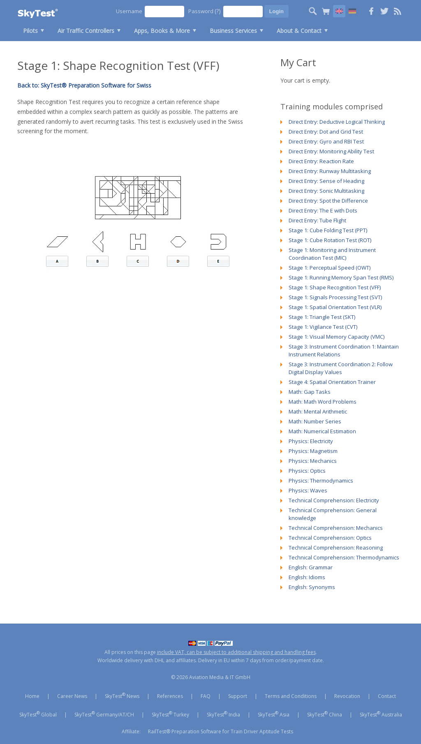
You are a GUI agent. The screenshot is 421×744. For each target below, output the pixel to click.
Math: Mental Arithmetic (318, 411)
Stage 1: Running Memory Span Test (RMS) (341, 277)
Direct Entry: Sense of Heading (326, 181)
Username (129, 11)
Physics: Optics (307, 470)
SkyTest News (122, 695)
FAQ (205, 696)
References (170, 696)
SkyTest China (324, 714)
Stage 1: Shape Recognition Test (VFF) (335, 287)
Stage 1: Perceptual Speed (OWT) (329, 267)
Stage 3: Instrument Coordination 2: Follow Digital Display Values (341, 368)
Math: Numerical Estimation (322, 431)
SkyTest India (223, 714)
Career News (72, 696)
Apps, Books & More (162, 31)
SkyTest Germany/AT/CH (104, 714)
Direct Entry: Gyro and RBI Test (326, 141)
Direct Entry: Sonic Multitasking (326, 190)
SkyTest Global (38, 714)
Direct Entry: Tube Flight (317, 220)
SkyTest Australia (381, 714)
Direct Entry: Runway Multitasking (330, 171)
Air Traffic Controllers (86, 31)
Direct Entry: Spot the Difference (328, 200)
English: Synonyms (312, 587)
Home (32, 696)
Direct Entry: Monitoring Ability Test (331, 151)
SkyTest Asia (273, 714)
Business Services (233, 31)
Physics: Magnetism (313, 451)
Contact (387, 696)
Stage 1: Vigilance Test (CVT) (323, 326)
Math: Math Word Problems (322, 401)
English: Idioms (307, 577)
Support (237, 696)
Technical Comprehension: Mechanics (336, 527)
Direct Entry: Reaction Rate (321, 161)
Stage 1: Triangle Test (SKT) (322, 317)
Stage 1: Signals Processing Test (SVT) (335, 297)
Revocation (347, 696)
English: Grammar (311, 567)
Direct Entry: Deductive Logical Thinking (337, 121)
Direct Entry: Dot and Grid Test (326, 131)
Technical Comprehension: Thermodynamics (344, 557)
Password (204, 11)
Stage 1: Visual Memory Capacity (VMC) (336, 336)
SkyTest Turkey (170, 714)
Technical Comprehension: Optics (330, 537)
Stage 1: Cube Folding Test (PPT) (328, 230)
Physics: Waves (308, 490)
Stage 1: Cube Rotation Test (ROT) (330, 240)
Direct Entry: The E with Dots (323, 210)
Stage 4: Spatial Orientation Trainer (332, 382)
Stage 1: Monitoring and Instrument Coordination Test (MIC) (332, 253)
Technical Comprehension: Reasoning (336, 547)
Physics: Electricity (311, 441)
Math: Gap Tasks (310, 391)
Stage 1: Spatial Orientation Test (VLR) (335, 307)
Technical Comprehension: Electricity (334, 500)
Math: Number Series (315, 421)
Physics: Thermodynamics (321, 480)
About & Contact (299, 31)
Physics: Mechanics (313, 460)
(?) (218, 11)
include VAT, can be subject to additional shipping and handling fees (236, 652)
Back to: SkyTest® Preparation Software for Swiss (84, 85)
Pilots (30, 31)
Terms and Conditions (291, 696)
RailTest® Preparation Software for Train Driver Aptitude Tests (220, 731)
